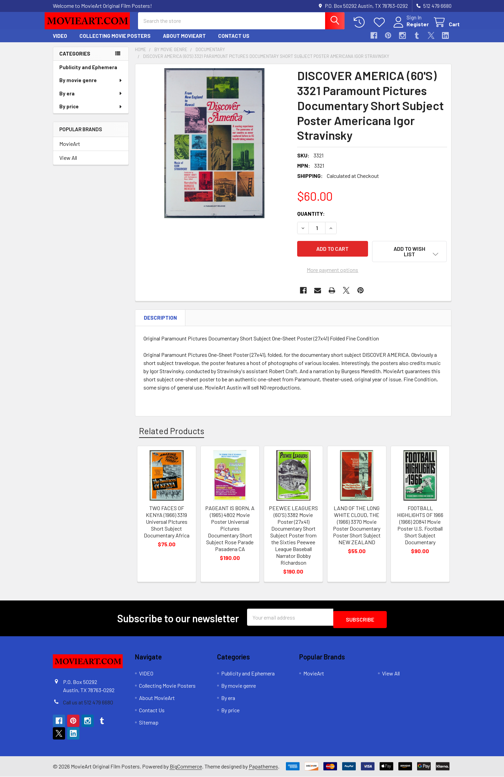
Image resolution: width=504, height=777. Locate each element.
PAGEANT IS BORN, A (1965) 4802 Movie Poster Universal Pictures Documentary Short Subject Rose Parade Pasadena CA (230, 531)
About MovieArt (184, 42)
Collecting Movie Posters (115, 42)
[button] (409, 257)
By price (91, 112)
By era (91, 99)
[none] (214, 149)
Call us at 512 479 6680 (88, 703)
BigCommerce (186, 766)
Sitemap (148, 723)
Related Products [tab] (171, 433)
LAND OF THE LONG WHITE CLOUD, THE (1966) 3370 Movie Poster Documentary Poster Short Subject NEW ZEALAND (357, 528)
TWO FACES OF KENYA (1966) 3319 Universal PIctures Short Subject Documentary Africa (166, 525)
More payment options (332, 273)
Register (409, 28)
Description (160, 321)
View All (68, 164)
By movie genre (91, 86)
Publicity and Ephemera (88, 73)
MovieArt (69, 150)
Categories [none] (74, 60)
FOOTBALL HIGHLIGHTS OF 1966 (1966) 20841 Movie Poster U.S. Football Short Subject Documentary (420, 528)
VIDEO (60, 42)
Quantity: (311, 219)
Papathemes (263, 766)
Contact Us (233, 42)
